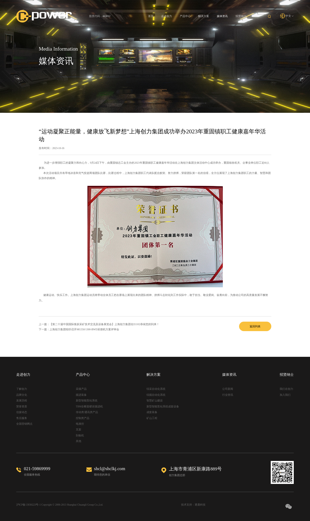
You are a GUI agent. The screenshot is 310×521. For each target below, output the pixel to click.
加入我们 (285, 394)
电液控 (80, 423)
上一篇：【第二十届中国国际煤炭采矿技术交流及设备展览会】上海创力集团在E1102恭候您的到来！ (99, 324)
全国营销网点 (24, 423)
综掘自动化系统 (155, 394)
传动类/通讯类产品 (87, 412)
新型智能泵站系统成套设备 (162, 406)
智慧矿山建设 (154, 400)
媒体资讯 (222, 16)
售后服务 (21, 418)
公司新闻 (227, 388)
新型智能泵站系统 (86, 400)
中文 (287, 16)
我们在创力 (286, 388)
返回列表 (255, 326)
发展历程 (21, 400)
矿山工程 (151, 418)
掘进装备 (81, 394)
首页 (151, 16)
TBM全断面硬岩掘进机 (89, 406)
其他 (78, 441)
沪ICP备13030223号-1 (28, 504)
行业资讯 (227, 394)
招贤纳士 (241, 16)
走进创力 (166, 16)
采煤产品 (81, 388)
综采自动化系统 (155, 388)
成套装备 (151, 412)
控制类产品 (82, 418)
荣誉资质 (21, 406)
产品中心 (185, 16)
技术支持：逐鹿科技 (193, 504)
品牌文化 (21, 394)
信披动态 (21, 412)
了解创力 (21, 388)
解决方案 (203, 16)
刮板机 (80, 435)
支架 (78, 429)
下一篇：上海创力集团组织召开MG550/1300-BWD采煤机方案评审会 (79, 329)
